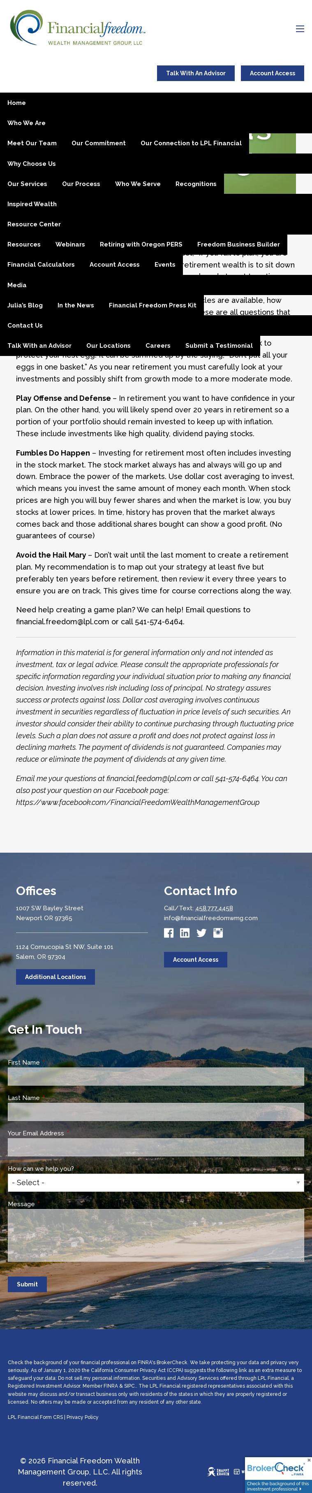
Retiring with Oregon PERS (141, 244)
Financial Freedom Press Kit (152, 305)
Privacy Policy (83, 1417)
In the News (76, 305)
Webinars (70, 244)
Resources (24, 244)
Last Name (55, 1098)
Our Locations (108, 345)
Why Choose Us (31, 163)
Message (52, 1204)
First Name (55, 1062)
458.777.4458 (214, 908)
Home (16, 103)
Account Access (272, 73)
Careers (158, 345)
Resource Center (34, 224)
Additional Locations (55, 977)
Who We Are (26, 123)
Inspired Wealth (32, 204)
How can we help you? (72, 1168)
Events (165, 264)
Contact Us (25, 325)
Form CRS (51, 1417)
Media (17, 285)
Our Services (27, 184)
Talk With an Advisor (39, 345)
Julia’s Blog (25, 305)
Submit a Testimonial (219, 345)
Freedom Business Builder (238, 244)
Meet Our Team (32, 143)
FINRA (111, 1386)
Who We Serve (138, 184)
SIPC (129, 1386)
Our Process (81, 184)
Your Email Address (67, 1133)
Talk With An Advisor (196, 73)
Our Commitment (99, 143)
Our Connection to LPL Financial (191, 143)
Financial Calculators (41, 264)
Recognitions (196, 184)
